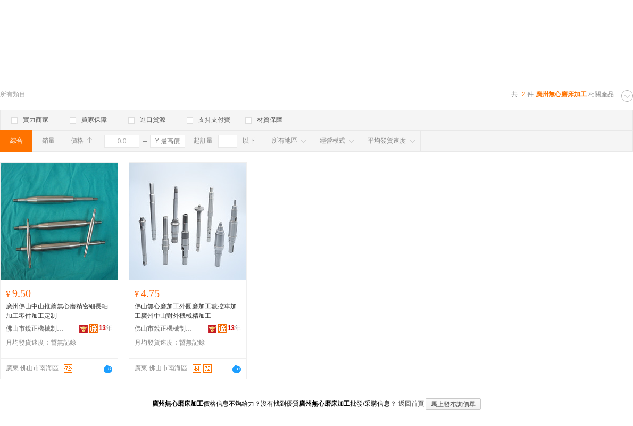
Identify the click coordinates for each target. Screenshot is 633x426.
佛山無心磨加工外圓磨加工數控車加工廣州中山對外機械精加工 (186, 311)
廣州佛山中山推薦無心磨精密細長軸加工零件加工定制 (57, 311)
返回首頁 (411, 403)
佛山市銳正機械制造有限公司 (35, 328)
